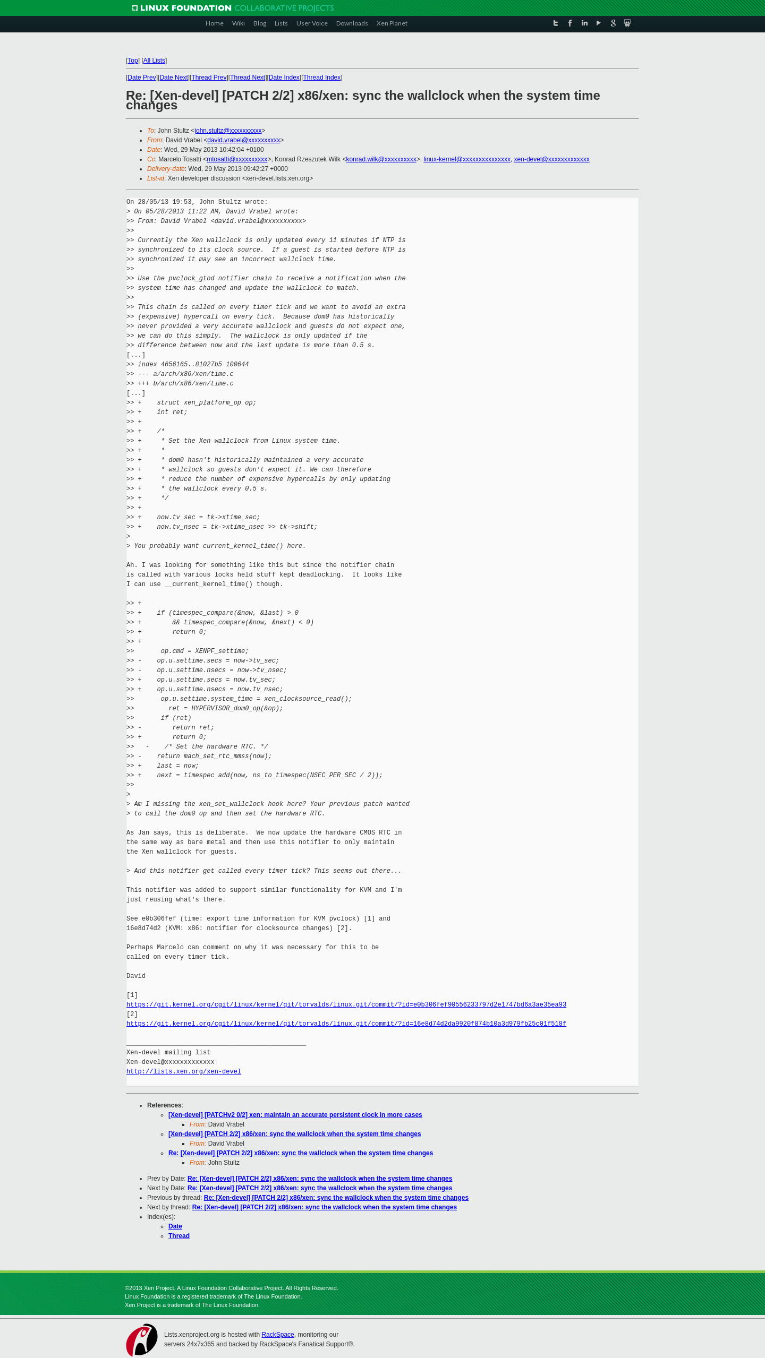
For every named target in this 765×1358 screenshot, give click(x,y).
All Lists (154, 60)
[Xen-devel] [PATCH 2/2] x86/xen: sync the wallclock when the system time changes (294, 1134)
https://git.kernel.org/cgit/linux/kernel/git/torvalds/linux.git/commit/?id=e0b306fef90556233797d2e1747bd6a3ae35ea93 (346, 1004)
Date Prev (142, 77)
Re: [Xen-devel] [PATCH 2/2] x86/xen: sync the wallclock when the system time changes (300, 1153)
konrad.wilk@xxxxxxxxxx (381, 159)
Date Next (173, 77)
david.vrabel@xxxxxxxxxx (243, 140)
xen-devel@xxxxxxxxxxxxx (552, 159)
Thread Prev (208, 77)
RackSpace (277, 1334)
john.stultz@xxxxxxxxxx (227, 130)
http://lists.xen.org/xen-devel (183, 1071)
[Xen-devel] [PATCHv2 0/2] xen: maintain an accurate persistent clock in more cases (295, 1115)
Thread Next (247, 77)
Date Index (284, 77)
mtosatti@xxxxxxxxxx (237, 159)
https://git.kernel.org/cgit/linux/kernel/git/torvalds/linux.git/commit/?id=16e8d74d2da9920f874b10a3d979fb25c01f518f (346, 1023)
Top (133, 60)
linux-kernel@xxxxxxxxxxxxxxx (467, 159)
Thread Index (322, 77)
